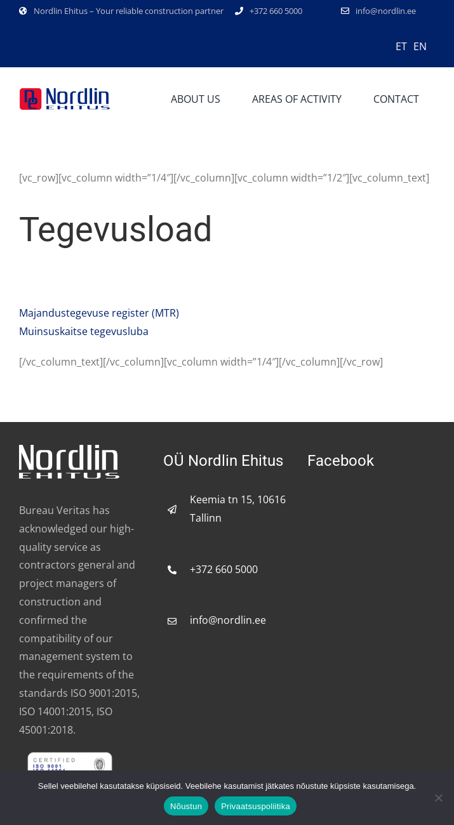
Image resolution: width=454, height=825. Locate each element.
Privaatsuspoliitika (255, 806)
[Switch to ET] (401, 45)
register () (99, 313)
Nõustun (186, 806)
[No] (438, 797)
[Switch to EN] (420, 45)
